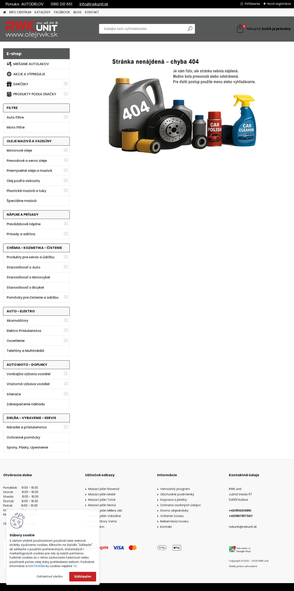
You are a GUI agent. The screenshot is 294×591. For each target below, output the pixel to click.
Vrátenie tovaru (172, 516)
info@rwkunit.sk (93, 4)
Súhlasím (82, 576)
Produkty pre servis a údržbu (30, 257)
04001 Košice (238, 500)
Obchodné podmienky (177, 494)
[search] (190, 30)
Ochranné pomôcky (23, 437)
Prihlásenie (252, 4)
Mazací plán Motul (102, 505)
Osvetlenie (16, 340)
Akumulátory (17, 320)
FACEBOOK (62, 12)
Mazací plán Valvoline (104, 516)
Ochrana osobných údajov (180, 505)
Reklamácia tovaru (174, 521)
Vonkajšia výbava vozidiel (28, 374)
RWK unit (235, 489)
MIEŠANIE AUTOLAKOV (28, 64)
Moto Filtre (16, 127)
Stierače (14, 394)
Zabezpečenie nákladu (26, 404)
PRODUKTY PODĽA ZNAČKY (31, 94)
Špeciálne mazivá (21, 200)
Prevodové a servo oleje (27, 160)
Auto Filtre (15, 117)
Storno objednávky (174, 510)
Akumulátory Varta (102, 521)
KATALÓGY (43, 12)
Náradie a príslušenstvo (27, 427)
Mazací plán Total (101, 500)
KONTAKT (92, 12)
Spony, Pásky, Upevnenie (27, 447)
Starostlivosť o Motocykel (28, 277)
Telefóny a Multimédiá (25, 350)
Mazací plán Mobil (101, 494)
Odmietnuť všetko (50, 577)
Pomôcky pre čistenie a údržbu (32, 297)
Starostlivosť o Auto (23, 267)
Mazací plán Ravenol (103, 489)
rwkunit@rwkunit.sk (243, 527)
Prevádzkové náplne (24, 224)
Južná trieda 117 (241, 494)
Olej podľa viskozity (23, 180)
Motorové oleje (19, 150)
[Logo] (31, 29)
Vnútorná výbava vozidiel (28, 384)
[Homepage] (4, 12)
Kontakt (166, 527)
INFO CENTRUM (20, 12)
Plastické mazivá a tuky (26, 190)
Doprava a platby (173, 500)
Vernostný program (175, 489)
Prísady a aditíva (21, 234)
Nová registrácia (279, 4)
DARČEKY (17, 84)
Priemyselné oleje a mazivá (29, 170)
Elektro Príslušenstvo (24, 330)
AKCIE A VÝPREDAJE (26, 74)
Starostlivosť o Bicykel (25, 287)
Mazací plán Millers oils (105, 510)
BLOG (77, 12)
